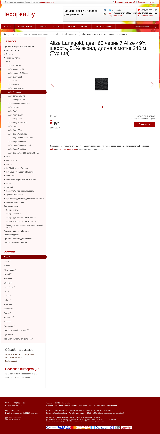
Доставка (43, 26)
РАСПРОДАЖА (12, 50)
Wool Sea (8, 304)
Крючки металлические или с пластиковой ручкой (24, 226)
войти (52, 149)
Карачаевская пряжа (15, 202)
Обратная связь (115, 16)
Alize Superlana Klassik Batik (20, 138)
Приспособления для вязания (18, 238)
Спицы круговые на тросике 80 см (21, 221)
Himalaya (9, 278)
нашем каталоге (47, 2)
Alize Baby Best (15, 77)
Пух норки (9, 334)
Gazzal (9, 164)
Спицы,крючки (11, 206)
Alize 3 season (14, 65)
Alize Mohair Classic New (19, 103)
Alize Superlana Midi (17, 149)
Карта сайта (66, 403)
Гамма (7, 313)
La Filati (8, 283)
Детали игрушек (11, 235)
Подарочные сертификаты (16, 231)
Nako (8, 183)
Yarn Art (9, 187)
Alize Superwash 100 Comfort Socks (23, 153)
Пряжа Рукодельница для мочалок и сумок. (25, 198)
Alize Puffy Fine (15, 119)
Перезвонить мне (145, 16)
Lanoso (7, 291)
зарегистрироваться (68, 149)
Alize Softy (12, 126)
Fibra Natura (11, 160)
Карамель (9, 317)
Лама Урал (9, 326)
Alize (8, 62)
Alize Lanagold (14, 92)
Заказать (144, 124)
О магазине (112, 405)
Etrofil (8, 157)
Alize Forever (14, 84)
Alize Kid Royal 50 (16, 88)
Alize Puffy (12, 111)
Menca (7, 296)
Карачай (8, 321)
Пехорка (9, 54)
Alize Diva (12, 81)
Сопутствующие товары (15, 242)
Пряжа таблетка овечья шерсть (20, 191)
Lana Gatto (10, 176)
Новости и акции (25, 26)
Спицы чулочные (13, 214)
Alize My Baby (14, 107)
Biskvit (7, 261)
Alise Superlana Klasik (17, 134)
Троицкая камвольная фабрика (18, 339)
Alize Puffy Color (15, 115)
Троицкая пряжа (13, 58)
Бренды (10, 251)
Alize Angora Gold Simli (18, 73)
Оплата (56, 26)
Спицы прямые (12, 210)
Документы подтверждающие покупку (61, 405)
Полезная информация (22, 369)
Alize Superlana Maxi (17, 141)
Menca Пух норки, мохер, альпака (21, 179)
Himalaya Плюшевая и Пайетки (20, 172)
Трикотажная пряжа (14, 195)
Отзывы (84, 26)
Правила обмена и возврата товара (21, 374)
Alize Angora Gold (16, 69)
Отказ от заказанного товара (17, 377)
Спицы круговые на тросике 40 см (21, 217)
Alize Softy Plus (15, 130)
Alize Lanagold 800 (16, 100)
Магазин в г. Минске (103, 26)
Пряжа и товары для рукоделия (19, 46)
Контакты (71, 26)
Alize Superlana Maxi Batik (19, 145)
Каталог (7, 26)
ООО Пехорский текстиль (16, 330)
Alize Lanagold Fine (16, 96)
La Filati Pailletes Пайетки (17, 168)
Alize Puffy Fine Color (17, 122)
